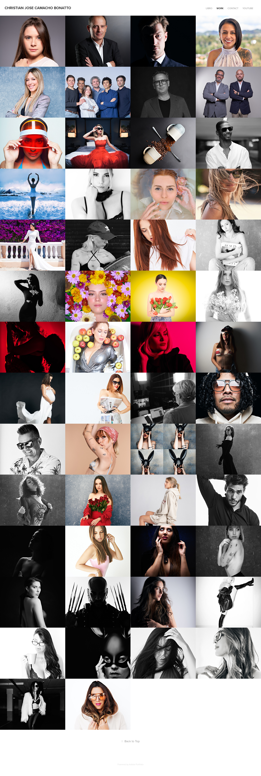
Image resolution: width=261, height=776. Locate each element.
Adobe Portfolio (136, 764)
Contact (233, 8)
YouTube (248, 8)
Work (220, 8)
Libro (209, 8)
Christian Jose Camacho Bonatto (38, 7)
